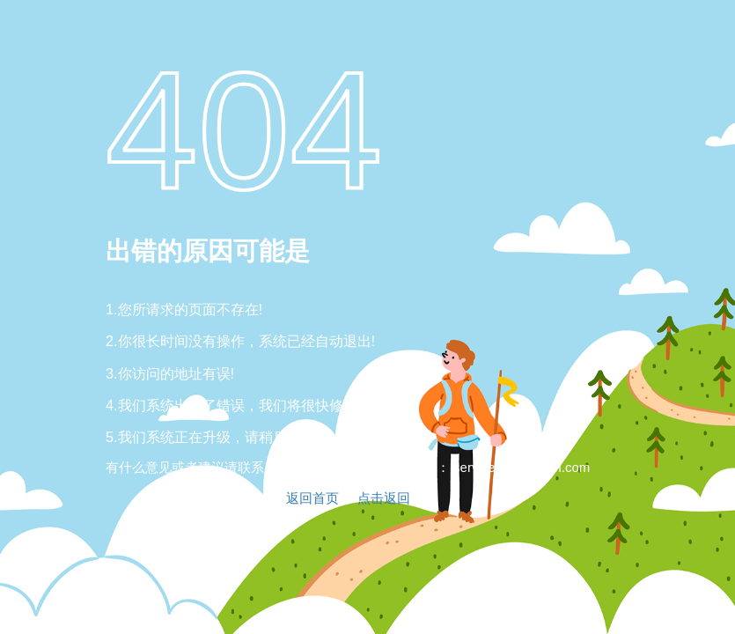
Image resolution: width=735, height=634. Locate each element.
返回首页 (312, 497)
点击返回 (383, 497)
